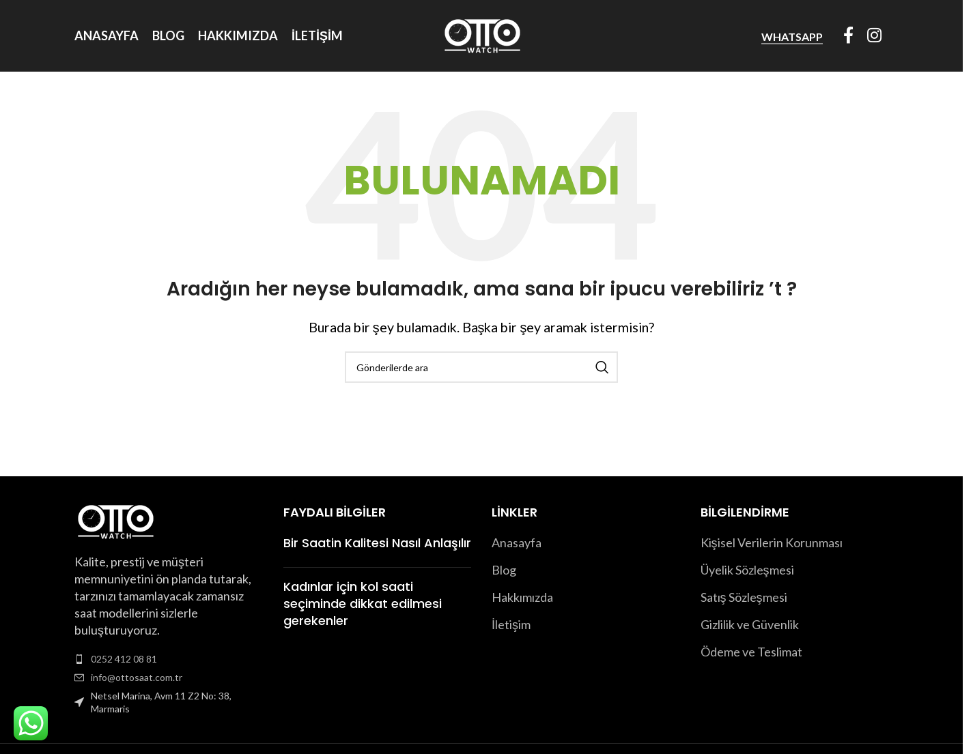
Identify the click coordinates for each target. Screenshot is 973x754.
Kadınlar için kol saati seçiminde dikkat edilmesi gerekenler (362, 603)
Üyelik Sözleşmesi (747, 569)
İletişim (511, 624)
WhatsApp (792, 36)
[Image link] (114, 519)
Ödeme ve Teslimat (751, 651)
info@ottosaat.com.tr (136, 677)
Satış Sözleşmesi (744, 597)
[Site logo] (481, 34)
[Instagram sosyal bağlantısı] (874, 35)
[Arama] (481, 367)
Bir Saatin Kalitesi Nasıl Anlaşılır (377, 542)
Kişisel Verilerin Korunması (772, 542)
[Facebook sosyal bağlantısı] (848, 35)
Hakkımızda (522, 597)
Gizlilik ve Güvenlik (750, 624)
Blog (504, 569)
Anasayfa (516, 542)
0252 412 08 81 (124, 659)
